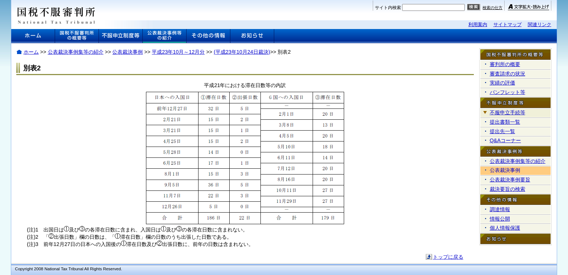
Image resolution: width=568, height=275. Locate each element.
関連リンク (539, 24)
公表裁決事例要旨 (510, 179)
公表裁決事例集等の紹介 (76, 52)
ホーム (31, 52)
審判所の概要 (505, 64)
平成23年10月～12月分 (178, 52)
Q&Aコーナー (505, 140)
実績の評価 (502, 83)
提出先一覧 (502, 131)
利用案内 (477, 24)
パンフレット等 (507, 92)
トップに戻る (448, 257)
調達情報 (500, 209)
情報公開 (500, 219)
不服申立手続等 (507, 112)
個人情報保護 (505, 228)
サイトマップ (507, 24)
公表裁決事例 (127, 52)
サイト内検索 (388, 7)
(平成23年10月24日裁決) (242, 52)
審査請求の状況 (507, 74)
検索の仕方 (492, 7)
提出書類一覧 (505, 122)
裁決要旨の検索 (507, 189)
